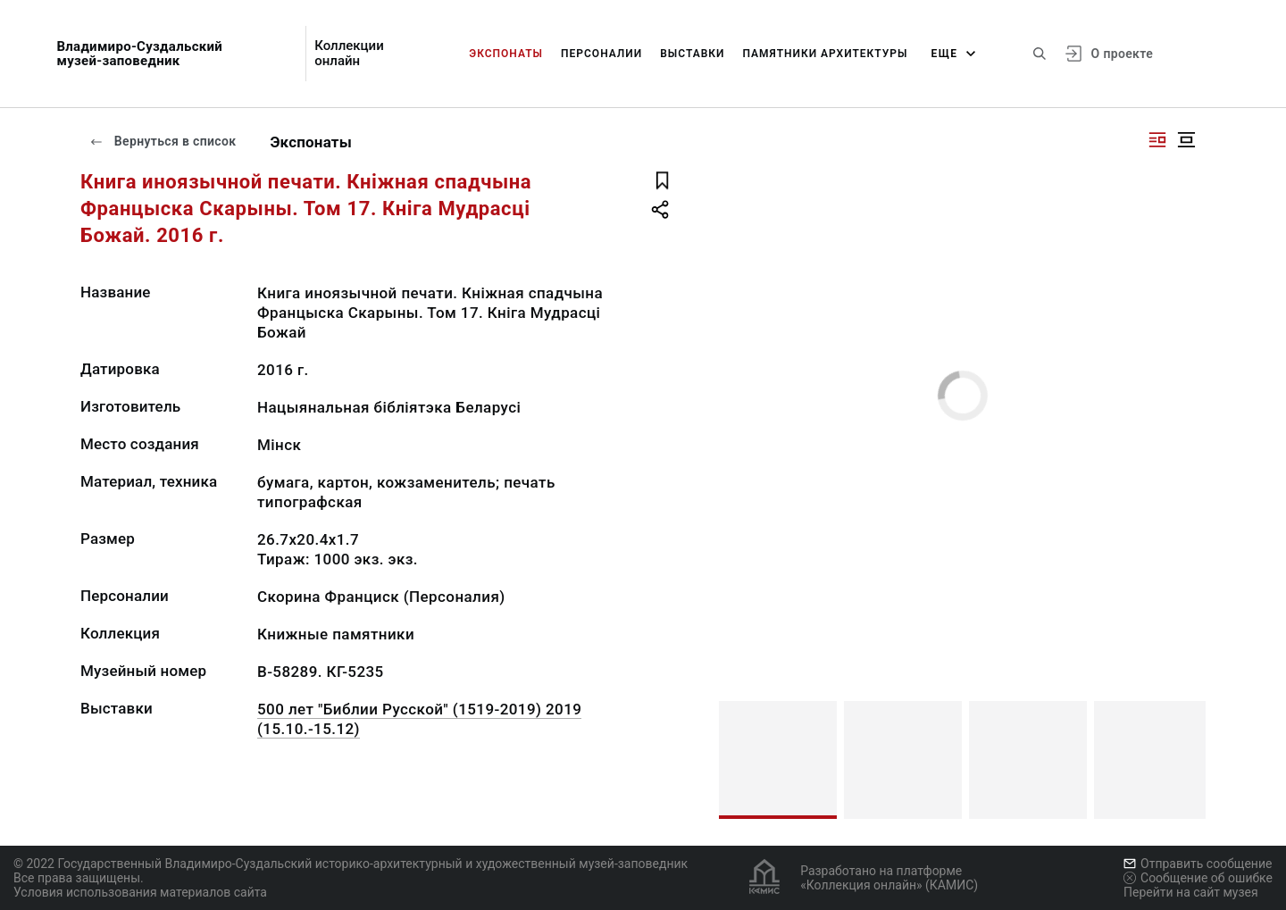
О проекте (1122, 53)
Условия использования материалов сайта (140, 892)
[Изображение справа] (1157, 139)
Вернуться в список (162, 141)
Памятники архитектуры (825, 53)
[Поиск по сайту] (1039, 53)
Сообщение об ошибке (1198, 878)
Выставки (692, 53)
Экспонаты (506, 53)
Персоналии (601, 53)
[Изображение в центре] (1186, 139)
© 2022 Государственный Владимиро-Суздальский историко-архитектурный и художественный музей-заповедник (350, 863)
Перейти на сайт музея (1190, 892)
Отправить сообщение (1197, 863)
